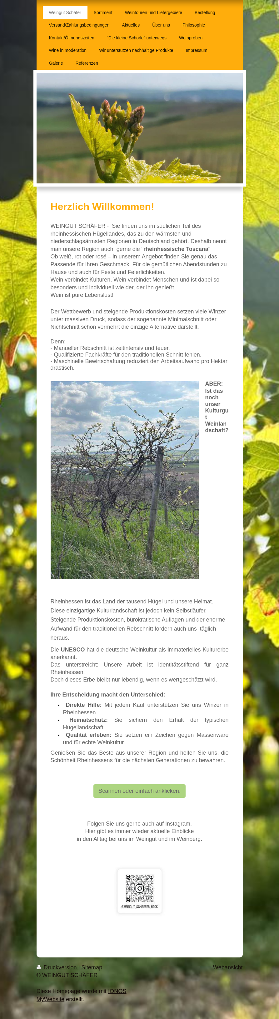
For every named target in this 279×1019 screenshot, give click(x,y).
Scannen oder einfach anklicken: (139, 791)
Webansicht (228, 967)
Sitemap (92, 967)
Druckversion (57, 967)
